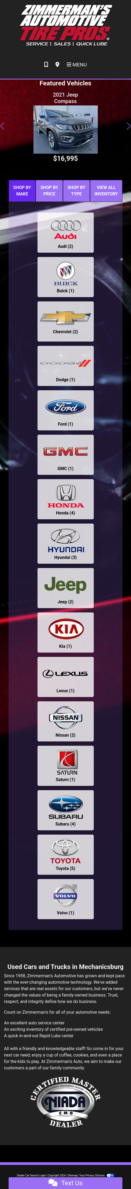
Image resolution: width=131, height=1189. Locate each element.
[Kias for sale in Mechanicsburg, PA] (66, 632)
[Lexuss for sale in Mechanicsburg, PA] (66, 677)
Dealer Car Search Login (31, 1175)
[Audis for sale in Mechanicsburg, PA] (66, 233)
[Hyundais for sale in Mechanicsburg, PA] (66, 544)
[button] (2, 126)
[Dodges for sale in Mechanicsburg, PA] (66, 366)
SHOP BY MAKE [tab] (22, 190)
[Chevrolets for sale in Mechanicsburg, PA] (66, 321)
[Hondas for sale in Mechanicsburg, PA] (66, 499)
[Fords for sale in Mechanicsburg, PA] (66, 410)
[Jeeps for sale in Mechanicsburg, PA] (66, 588)
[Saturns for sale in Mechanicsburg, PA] (66, 766)
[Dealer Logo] (65, 25)
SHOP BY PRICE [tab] (49, 190)
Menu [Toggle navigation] (77, 65)
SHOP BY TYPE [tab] (76, 190)
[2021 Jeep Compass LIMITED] (65, 129)
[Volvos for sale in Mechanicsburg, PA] (66, 899)
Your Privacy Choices (97, 1175)
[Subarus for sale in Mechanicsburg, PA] (66, 810)
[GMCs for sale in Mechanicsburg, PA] (66, 455)
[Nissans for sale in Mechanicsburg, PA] (66, 721)
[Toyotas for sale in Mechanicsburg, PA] (66, 855)
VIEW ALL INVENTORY (106, 190)
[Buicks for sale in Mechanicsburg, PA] (66, 277)
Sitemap (72, 1175)
